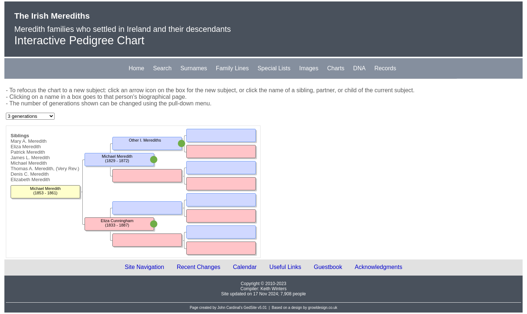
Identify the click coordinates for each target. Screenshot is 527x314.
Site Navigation (144, 267)
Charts (335, 68)
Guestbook (328, 267)
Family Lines (232, 68)
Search (162, 68)
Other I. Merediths (145, 140)
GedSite (250, 308)
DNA (359, 68)
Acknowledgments (378, 267)
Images (308, 68)
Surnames (193, 68)
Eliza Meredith (26, 146)
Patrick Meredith (28, 152)
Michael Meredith (29, 163)
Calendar (245, 267)
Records (385, 68)
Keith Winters (274, 288)
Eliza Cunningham (117, 220)
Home (137, 68)
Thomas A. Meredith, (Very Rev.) (45, 168)
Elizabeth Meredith (30, 179)
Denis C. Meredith (30, 174)
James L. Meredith (30, 157)
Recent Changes (198, 267)
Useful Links (285, 267)
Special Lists (274, 68)
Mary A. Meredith (28, 141)
